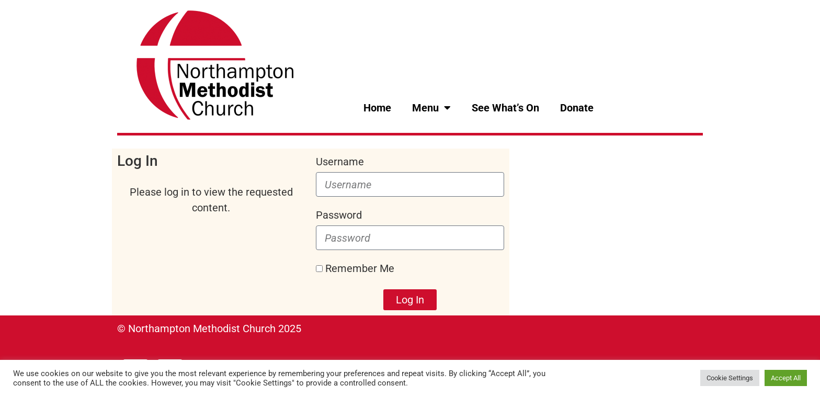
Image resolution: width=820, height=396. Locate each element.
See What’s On (505, 107)
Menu (431, 107)
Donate (577, 107)
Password (339, 215)
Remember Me (355, 268)
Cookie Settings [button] (730, 378)
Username (340, 161)
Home (377, 107)
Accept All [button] (786, 378)
